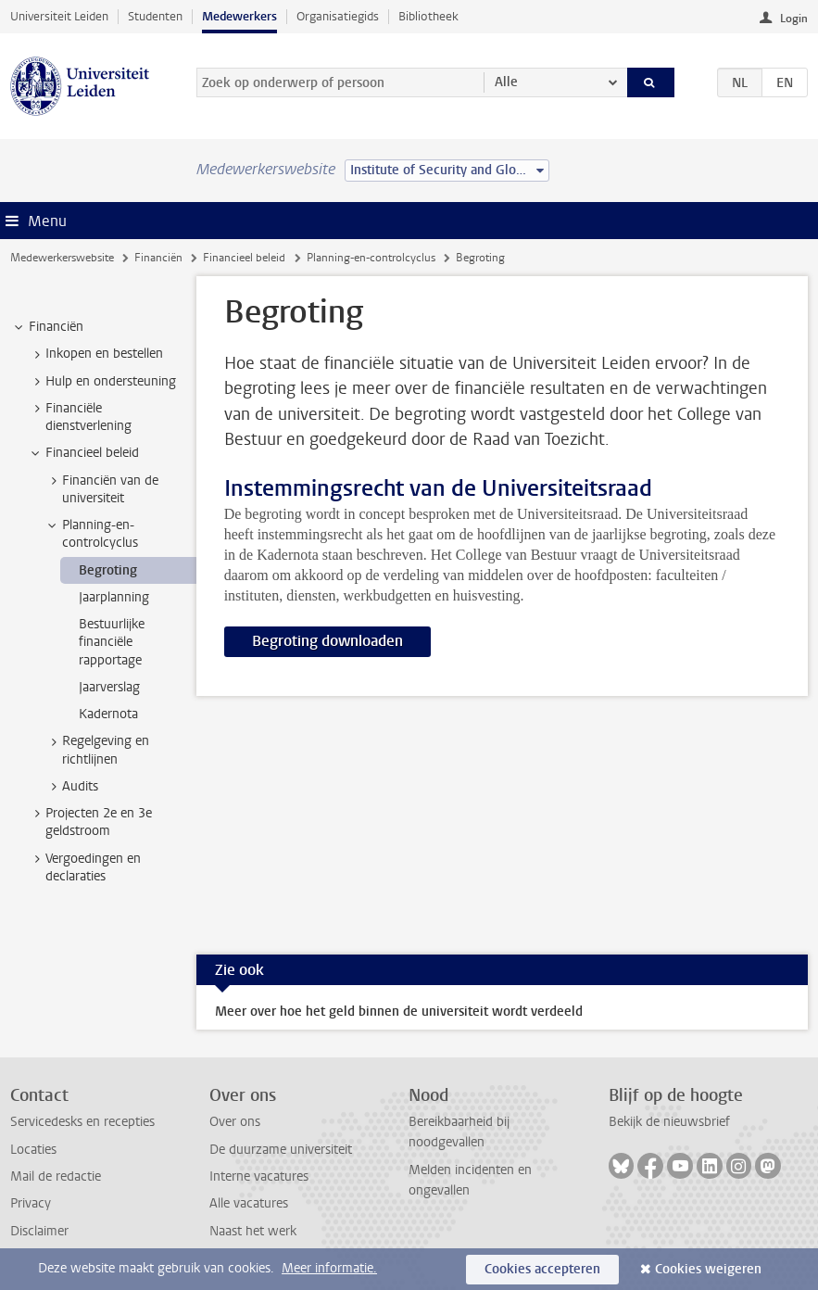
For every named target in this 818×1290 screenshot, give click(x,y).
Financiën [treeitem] (47, 327)
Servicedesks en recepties (82, 1122)
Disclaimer (39, 1231)
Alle (506, 82)
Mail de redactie (55, 1176)
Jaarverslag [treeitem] (109, 687)
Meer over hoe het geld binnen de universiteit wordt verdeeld (399, 1011)
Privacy (30, 1203)
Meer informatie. (329, 1268)
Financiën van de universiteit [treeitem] (101, 489)
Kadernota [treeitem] (108, 714)
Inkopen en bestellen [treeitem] (95, 354)
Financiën (158, 257)
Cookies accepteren (542, 1269)
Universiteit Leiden (59, 16)
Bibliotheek (428, 16)
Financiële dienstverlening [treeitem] (80, 417)
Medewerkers (239, 16)
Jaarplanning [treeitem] (114, 597)
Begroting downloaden (327, 641)
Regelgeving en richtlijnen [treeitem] (96, 749)
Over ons (234, 1122)
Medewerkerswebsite (62, 257)
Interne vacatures (258, 1176)
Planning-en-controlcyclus (371, 257)
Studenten (155, 16)
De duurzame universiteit (280, 1149)
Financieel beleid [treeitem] (83, 453)
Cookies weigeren (708, 1269)
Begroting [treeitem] (108, 570)
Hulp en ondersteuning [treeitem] (102, 382)
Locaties (33, 1149)
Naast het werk (252, 1231)
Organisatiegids (337, 16)
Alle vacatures (248, 1203)
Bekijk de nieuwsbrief (669, 1122)
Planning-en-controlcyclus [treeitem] (91, 533)
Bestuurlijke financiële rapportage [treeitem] (112, 642)
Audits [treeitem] (71, 787)
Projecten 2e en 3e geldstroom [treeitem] (90, 822)
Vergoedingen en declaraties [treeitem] (84, 867)
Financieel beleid (244, 257)
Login (794, 18)
